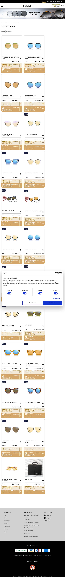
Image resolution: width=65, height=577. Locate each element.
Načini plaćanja (32, 545)
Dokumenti (26, 519)
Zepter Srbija (7, 526)
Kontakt (5, 523)
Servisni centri (27, 533)
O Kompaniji (7, 520)
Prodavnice (6, 529)
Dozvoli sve (52, 302)
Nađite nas (48, 512)
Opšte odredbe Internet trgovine (31, 522)
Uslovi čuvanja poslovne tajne (31, 536)
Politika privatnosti (28, 530)
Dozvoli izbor (32, 302)
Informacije (28, 512)
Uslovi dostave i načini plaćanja (31, 525)
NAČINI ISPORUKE (32, 561)
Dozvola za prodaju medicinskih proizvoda (31, 516)
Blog (5, 515)
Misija (5, 518)
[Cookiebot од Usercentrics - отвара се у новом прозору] (56, 273)
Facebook (48, 515)
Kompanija (7, 512)
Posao (5, 531)
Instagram (48, 518)
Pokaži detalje (56, 298)
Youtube (48, 520)
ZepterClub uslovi (28, 527)
